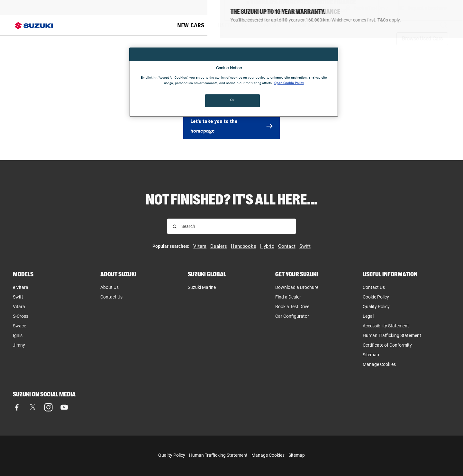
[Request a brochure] (422, 7)
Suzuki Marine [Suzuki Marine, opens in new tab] (202, 287)
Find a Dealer (288, 296)
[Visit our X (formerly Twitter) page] (33, 407)
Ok (232, 100)
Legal (368, 316)
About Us (109, 287)
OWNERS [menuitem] (304, 25)
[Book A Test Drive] (367, 7)
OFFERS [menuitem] (270, 25)
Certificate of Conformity (387, 345)
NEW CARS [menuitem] (190, 25)
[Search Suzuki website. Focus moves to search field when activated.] (443, 25)
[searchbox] (235, 226)
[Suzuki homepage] (34, 25)
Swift (18, 296)
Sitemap (371, 354)
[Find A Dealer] (317, 7)
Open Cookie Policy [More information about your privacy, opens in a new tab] (289, 83)
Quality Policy (376, 306)
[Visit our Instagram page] (48, 407)
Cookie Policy (376, 296)
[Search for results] (175, 226)
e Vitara (20, 287)
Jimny (19, 345)
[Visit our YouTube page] (64, 407)
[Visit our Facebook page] (17, 407)
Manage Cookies (379, 364)
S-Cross (20, 316)
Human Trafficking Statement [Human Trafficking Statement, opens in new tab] (392, 335)
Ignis (18, 335)
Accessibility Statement (386, 325)
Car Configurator (292, 316)
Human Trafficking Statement (218, 455)
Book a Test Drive (292, 306)
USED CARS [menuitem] (232, 25)
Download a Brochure (296, 287)
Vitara (19, 306)
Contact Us (111, 296)
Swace (19, 325)
